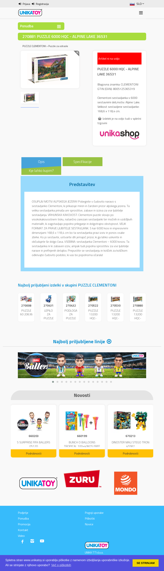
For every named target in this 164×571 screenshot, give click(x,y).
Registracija (42, 4)
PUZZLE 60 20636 (26, 312)
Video (21, 535)
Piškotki (90, 518)
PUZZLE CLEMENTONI (34, 46)
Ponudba (23, 518)
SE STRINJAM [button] (146, 563)
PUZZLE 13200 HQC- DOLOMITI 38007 (93, 318)
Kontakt (23, 530)
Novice (89, 524)
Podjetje (23, 512)
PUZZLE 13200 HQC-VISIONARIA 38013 (138, 318)
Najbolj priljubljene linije (79, 341)
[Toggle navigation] (59, 26)
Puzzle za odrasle (58, 46)
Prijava (26, 4)
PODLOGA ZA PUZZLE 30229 (71, 316)
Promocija (24, 524)
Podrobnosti (33, 453)
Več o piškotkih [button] (61, 565)
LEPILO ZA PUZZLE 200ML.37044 (51, 316)
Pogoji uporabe (94, 512)
